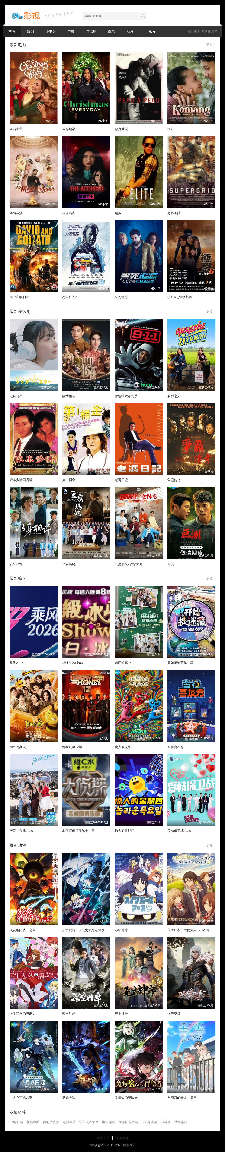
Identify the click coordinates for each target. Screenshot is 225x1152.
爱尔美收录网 (89, 1122)
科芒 (170, 129)
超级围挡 (173, 213)
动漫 (130, 31)
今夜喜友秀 (175, 747)
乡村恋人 (173, 396)
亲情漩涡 (16, 213)
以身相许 (16, 564)
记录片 (150, 31)
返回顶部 (122, 1138)
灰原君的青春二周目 (182, 1098)
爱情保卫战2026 (179, 831)
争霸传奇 (173, 480)
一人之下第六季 (21, 1098)
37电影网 (16, 1122)
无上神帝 (121, 1014)
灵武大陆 (68, 1098)
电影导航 (69, 1122)
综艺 (111, 31)
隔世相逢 (68, 396)
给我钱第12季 (72, 747)
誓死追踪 (121, 297)
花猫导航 (32, 1122)
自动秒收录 (51, 1122)
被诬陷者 (68, 213)
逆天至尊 (173, 1014)
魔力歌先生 (123, 747)
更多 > (210, 45)
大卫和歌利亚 (19, 297)
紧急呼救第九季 (126, 396)
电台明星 (16, 396)
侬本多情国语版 (21, 480)
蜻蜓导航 (180, 1122)
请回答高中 (123, 663)
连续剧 (91, 31)
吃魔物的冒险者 (126, 1098)
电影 (71, 31)
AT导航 (166, 1122)
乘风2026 (16, 663)
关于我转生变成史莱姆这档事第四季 (88, 930)
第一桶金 (68, 480)
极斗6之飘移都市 (179, 297)
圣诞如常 (68, 129)
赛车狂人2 (69, 297)
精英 (118, 213)
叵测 (170, 564)
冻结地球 (121, 930)
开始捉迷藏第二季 (180, 663)
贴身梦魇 (121, 129)
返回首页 (103, 1138)
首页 (11, 31)
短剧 (30, 31)
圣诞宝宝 (16, 129)
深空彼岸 (68, 1014)
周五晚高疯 (18, 747)
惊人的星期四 (124, 831)
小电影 (50, 31)
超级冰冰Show (72, 663)
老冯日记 (121, 480)
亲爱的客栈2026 (21, 831)
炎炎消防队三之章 (22, 930)
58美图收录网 (128, 1122)
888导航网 (149, 1122)
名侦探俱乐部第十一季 (78, 831)
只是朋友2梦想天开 (129, 564)
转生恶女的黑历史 (22, 1014)
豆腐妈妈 (68, 564)
